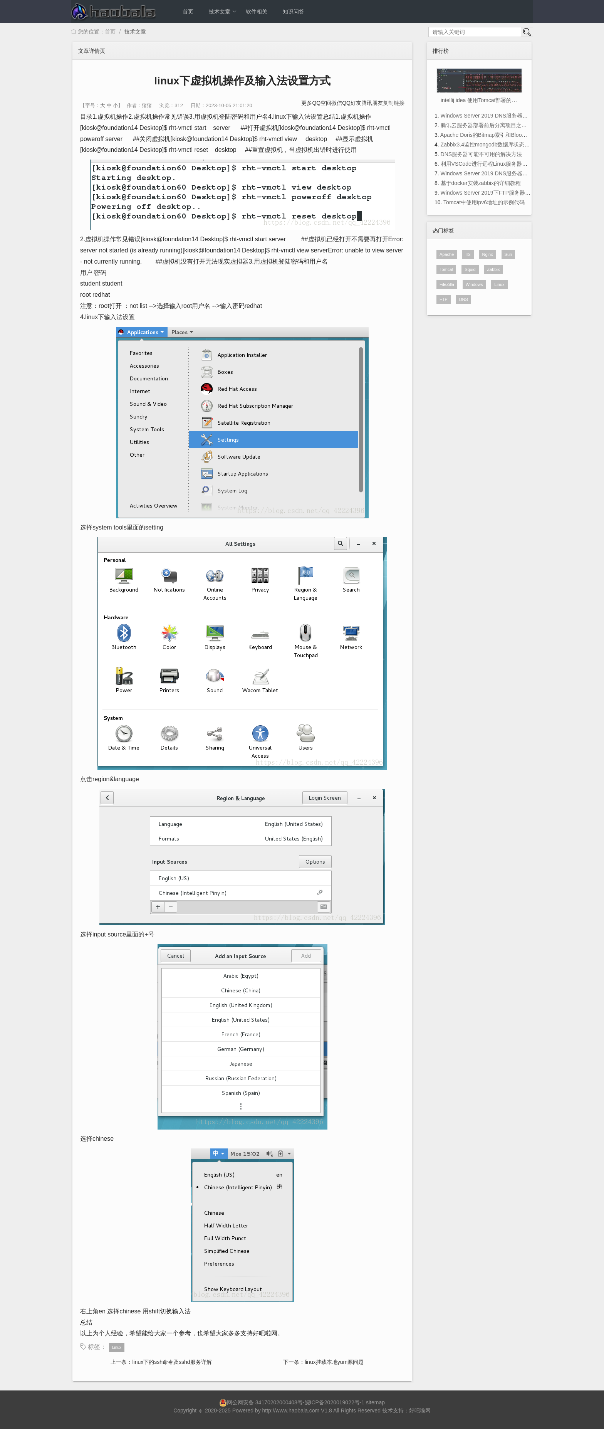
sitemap (375, 1402)
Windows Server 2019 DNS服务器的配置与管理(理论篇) (508, 116)
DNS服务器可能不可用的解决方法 (481, 154)
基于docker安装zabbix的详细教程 (481, 183)
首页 (188, 11)
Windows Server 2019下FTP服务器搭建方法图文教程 (504, 193)
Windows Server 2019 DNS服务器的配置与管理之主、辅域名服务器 (522, 173)
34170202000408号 (279, 1402)
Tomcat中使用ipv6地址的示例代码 (484, 202)
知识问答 (293, 11)
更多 (306, 103)
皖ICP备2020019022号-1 (335, 1402)
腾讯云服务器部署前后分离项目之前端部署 (492, 125)
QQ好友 (351, 103)
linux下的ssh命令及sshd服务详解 (171, 1362)
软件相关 (256, 11)
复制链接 (393, 103)
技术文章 (223, 11)
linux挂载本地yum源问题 (334, 1362)
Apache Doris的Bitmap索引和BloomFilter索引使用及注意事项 (513, 135)
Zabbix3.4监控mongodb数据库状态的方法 (491, 144)
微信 (336, 103)
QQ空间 (321, 103)
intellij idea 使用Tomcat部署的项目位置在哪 (492, 100)
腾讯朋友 (372, 103)
